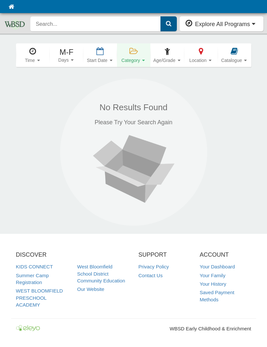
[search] (95, 23)
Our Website (90, 289)
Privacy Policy (154, 266)
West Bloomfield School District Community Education (101, 273)
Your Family (212, 275)
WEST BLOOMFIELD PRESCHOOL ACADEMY (39, 298)
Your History (213, 284)
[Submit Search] (168, 23)
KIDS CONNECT (34, 266)
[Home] (11, 6)
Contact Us (151, 275)
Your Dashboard (217, 266)
